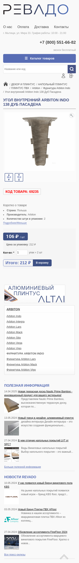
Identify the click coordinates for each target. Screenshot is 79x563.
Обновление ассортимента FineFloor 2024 (42, 532)
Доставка (41, 27)
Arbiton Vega (14, 342)
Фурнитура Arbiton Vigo (21, 369)
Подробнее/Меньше (15, 223)
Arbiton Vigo (14, 348)
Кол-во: (8, 252)
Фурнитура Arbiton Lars (21, 359)
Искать (73, 69)
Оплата (23, 27)
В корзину (42, 262)
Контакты (61, 27)
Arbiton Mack (15, 332)
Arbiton (13, 309)
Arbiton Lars (14, 326)
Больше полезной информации (22, 466)
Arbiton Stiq (14, 337)
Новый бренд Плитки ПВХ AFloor (37, 509)
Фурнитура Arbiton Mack (22, 364)
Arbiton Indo (14, 316)
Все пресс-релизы (14, 554)
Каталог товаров (41, 58)
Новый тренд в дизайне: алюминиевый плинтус (46, 417)
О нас (7, 27)
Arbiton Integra (15, 321)
